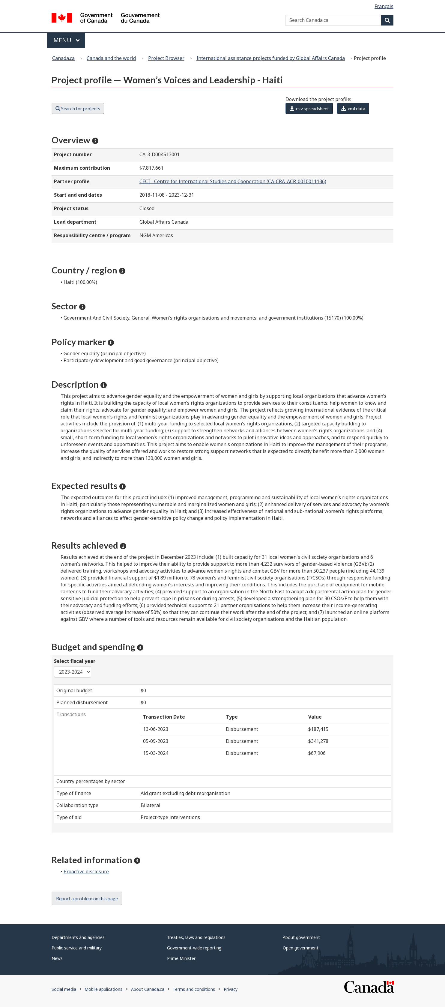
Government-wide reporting (194, 948)
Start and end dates (78, 195)
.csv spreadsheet (309, 108)
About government (301, 937)
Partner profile (72, 181)
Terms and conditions (194, 989)
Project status (71, 208)
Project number (73, 154)
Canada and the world (111, 58)
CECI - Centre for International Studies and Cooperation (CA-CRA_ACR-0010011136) (232, 181)
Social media (64, 989)
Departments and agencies (78, 937)
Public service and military (77, 948)
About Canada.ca (147, 989)
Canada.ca (63, 58)
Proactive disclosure (86, 871)
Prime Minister (181, 958)
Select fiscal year (74, 661)
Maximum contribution (82, 168)
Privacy (230, 989)
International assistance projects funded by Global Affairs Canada (270, 58)
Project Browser (166, 58)
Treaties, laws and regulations (196, 937)
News (57, 958)
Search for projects (77, 108)
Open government (300, 948)
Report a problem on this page (87, 898)
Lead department (75, 222)
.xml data (353, 108)
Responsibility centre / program (92, 235)
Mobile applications (103, 989)
